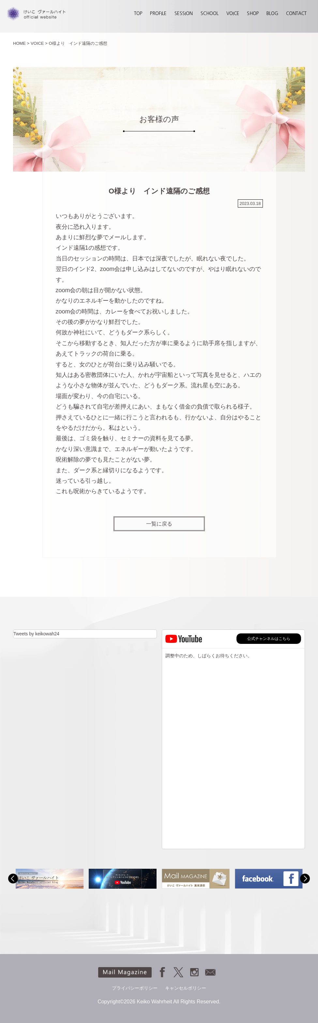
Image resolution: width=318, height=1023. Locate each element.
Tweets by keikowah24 (36, 633)
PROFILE (158, 13)
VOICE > (39, 43)
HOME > (21, 43)
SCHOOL (210, 13)
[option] (49, 879)
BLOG (272, 13)
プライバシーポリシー (135, 988)
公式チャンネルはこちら (268, 638)
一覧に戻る (159, 523)
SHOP (253, 13)
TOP (138, 13)
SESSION (183, 13)
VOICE (232, 13)
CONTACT (296, 13)
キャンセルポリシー (185, 988)
